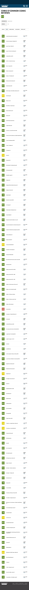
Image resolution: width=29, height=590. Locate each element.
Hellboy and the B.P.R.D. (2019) (10, 269)
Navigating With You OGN (10, 388)
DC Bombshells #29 (9, 170)
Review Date (23, 29)
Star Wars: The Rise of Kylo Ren (11, 467)
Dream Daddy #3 (8, 214)
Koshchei (7, 343)
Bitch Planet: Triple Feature (10, 105)
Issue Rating (17, 29)
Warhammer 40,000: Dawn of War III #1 (12, 552)
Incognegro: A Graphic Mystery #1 (11, 314)
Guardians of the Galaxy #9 (10, 249)
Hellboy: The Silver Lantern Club (11, 299)
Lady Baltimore (8, 348)
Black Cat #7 (8, 115)
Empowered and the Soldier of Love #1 (12, 219)
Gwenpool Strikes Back (9, 254)
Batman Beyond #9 (9, 85)
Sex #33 (7, 443)
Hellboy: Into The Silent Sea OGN (11, 289)
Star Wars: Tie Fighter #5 (10, 472)
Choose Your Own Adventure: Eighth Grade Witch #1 (14, 135)
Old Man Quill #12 (8, 403)
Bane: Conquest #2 (9, 65)
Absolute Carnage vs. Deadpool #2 (11, 41)
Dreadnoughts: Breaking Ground (11, 209)
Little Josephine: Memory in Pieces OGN (12, 353)
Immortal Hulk (8, 309)
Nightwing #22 (8, 398)
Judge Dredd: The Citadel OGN (10, 333)
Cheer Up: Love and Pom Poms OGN (11, 130)
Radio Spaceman (8, 438)
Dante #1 (7, 155)
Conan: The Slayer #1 (9, 145)
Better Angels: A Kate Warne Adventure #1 (12, 90)
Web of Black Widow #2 (9, 557)
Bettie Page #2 (8, 95)
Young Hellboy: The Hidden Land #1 (11, 577)
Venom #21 (8, 542)
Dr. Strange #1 (8, 204)
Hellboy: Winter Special (9, 304)
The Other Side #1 (9, 512)
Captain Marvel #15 (9, 125)
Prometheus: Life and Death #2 (11, 428)
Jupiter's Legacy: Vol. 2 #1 (10, 338)
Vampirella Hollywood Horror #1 (11, 537)
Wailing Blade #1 (8, 547)
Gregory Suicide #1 (9, 239)
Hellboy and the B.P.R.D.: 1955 (10, 274)
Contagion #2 (8, 150)
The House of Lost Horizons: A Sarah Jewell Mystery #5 (14, 502)
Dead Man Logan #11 (9, 175)
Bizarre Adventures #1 (9, 110)
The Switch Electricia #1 (10, 522)
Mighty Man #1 (8, 373)
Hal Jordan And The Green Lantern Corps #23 (13, 259)
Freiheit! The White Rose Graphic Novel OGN (13, 229)
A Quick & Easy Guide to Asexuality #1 (11, 36)
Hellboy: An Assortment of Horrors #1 (12, 284)
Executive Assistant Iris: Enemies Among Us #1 (13, 224)
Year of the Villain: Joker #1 (10, 572)
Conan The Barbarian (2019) (10, 140)
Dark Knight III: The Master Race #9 (11, 165)
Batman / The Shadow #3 (10, 75)
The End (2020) (8, 487)
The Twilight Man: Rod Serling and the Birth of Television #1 (13, 532)
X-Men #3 (7, 562)
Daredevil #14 (8, 160)
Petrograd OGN (8, 413)
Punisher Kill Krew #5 (9, 433)
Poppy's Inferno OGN (9, 418)
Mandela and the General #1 (10, 368)
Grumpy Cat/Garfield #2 (10, 244)
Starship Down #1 (9, 477)
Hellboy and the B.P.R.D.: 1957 (10, 279)
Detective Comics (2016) (10, 199)
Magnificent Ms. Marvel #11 (10, 363)
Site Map (26, 583)
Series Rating (11, 29)
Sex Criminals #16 (9, 448)
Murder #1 (7, 383)
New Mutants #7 (8, 393)
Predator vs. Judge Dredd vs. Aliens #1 (12, 423)
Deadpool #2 (8, 180)
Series (7, 29)
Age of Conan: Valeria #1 (10, 46)
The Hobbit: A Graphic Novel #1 (11, 497)
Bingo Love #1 (8, 100)
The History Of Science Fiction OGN (11, 492)
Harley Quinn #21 (8, 264)
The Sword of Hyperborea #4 (10, 527)
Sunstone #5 (8, 482)
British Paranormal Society (10, 120)
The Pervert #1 (8, 517)
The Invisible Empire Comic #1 (10, 507)
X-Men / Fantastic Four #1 (10, 567)
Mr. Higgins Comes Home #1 (10, 378)
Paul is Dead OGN (8, 408)
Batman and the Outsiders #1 (10, 80)
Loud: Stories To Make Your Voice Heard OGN (13, 358)
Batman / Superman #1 (9, 70)
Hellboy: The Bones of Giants (10, 294)
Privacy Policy (21, 583)
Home (13, 583)
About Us (16, 583)
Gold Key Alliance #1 (9, 234)
